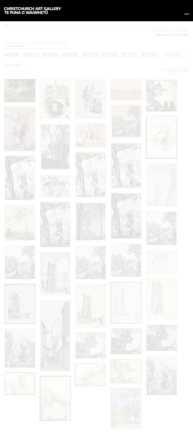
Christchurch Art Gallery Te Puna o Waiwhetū (32, 10)
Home (6, 25)
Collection (16, 25)
